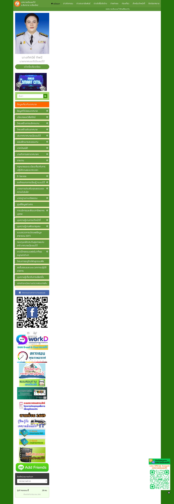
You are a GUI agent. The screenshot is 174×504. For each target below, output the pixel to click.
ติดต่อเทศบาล (153, 3)
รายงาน (20, 160)
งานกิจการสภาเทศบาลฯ (28, 154)
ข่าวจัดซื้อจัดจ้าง (100, 3)
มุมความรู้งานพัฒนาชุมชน (28, 226)
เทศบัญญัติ (22, 148)
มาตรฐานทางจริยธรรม (27, 198)
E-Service (21, 176)
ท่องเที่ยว (125, 3)
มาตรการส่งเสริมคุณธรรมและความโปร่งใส (30, 190)
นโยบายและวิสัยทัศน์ (26, 117)
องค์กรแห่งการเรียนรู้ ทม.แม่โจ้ (31, 182)
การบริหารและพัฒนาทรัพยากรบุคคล (31, 212)
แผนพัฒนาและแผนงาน (27, 142)
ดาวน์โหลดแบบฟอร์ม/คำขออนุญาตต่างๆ (29, 253)
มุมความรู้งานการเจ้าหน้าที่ (29, 220)
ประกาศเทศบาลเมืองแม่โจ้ (29, 135)
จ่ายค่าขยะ (114, 3)
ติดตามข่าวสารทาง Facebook (32, 292)
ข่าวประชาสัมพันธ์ (83, 3)
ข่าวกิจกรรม (68, 3)
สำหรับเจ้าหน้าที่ (139, 3)
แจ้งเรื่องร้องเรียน (32, 66)
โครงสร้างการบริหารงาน (28, 123)
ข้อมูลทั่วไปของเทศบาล (27, 111)
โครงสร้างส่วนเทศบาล (27, 129)
